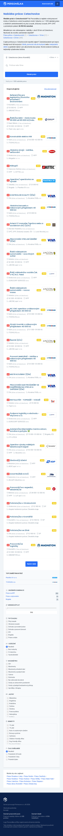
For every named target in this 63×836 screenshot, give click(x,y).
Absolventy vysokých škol (15, 672)
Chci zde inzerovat (50, 89)
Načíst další (31, 564)
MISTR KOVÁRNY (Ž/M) (20, 374)
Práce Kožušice (25, 781)
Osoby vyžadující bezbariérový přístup (19, 685)
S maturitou (11, 652)
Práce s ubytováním (12, 596)
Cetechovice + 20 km (11, 38)
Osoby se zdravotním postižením (18, 683)
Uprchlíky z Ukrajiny (13, 688)
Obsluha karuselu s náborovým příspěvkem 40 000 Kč (23, 208)
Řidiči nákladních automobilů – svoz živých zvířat (22, 254)
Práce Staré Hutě (47, 779)
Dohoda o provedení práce (15, 627)
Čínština (11, 709)
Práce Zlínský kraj (30, 784)
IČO (8, 632)
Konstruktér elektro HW (21, 137)
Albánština (11, 698)
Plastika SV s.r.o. (11, 577)
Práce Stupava (37, 781)
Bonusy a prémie (13, 733)
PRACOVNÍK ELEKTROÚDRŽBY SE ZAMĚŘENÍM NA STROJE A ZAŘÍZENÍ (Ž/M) (24, 387)
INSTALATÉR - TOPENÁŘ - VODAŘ (25, 400)
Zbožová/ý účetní (18, 460)
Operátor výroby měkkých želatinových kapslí (22, 446)
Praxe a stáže (11, 638)
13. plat (10, 725)
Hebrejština (12, 714)
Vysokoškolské (12, 655)
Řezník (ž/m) (16, 340)
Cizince (9, 675)
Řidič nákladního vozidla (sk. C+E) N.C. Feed (24, 273)
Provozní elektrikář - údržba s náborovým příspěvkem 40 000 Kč (24, 358)
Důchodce (10, 677)
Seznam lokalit (36, 814)
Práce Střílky (35, 779)
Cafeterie (11, 736)
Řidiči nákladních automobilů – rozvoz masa (20, 290)
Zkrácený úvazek (13, 624)
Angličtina (11, 701)
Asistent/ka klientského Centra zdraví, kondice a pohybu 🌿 (28, 430)
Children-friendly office (15, 739)
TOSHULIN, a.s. (11, 582)
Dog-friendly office (14, 741)
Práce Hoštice (24, 779)
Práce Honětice (12, 779)
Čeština (10, 706)
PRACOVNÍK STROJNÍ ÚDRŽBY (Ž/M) (23, 240)
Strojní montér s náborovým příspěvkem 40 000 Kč (23, 325)
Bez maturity (11, 649)
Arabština (11, 704)
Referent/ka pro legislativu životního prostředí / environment (19, 98)
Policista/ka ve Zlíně (19, 530)
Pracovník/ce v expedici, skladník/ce (21, 488)
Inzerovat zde (47, 4)
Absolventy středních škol (15, 669)
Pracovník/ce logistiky (16, 545)
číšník (24, 44)
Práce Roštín (28, 776)
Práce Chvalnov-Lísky (14, 776)
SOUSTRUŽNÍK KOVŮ (19, 474)
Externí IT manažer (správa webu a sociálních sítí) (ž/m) (26, 224)
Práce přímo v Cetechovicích (13, 35)
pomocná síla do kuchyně (36, 44)
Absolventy (11, 667)
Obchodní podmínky (9, 808)
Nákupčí (14, 166)
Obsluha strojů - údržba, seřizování (21, 151)
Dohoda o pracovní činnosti (16, 629)
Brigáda (8, 599)
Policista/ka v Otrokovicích (23, 503)
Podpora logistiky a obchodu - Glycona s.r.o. (24, 414)
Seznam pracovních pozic (11, 814)
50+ (8, 664)
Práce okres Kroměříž (14, 784)
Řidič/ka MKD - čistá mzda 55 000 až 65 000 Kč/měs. (22, 119)
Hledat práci (31, 74)
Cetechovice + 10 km (36, 35)
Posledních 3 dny (12, 757)
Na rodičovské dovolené (15, 680)
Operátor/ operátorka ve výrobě (22, 180)
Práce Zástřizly (39, 776)
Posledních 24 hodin (13, 754)
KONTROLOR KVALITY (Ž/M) (22, 195)
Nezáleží (10, 647)
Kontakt (5, 810)
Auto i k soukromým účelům (17, 731)
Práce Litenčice (12, 781)
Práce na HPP (10, 593)
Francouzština (13, 712)
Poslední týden (12, 759)
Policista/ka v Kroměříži (21, 517)
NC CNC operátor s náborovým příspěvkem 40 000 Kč (24, 310)
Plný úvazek (11, 621)
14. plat (10, 728)
